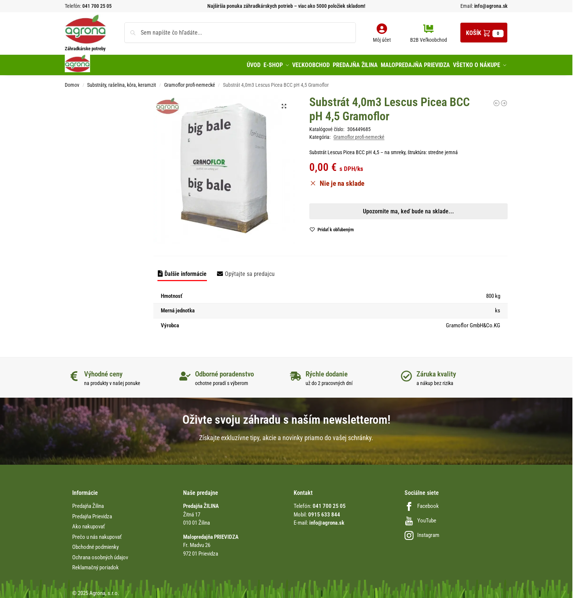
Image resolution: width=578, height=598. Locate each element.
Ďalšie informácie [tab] (186, 270)
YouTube (420, 517)
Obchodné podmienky (95, 544)
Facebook (422, 503)
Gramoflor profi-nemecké (189, 82)
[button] (484, 32)
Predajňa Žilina (88, 503)
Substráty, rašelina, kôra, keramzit (121, 82)
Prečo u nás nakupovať (97, 533)
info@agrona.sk (490, 6)
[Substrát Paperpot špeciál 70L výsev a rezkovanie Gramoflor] (496, 100)
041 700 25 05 (97, 6)
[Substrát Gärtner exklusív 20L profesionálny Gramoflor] (504, 100)
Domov (72, 82)
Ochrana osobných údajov (100, 554)
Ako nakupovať (88, 523)
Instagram (422, 532)
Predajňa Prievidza (92, 513)
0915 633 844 (324, 511)
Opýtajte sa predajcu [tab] (250, 270)
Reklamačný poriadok (95, 564)
